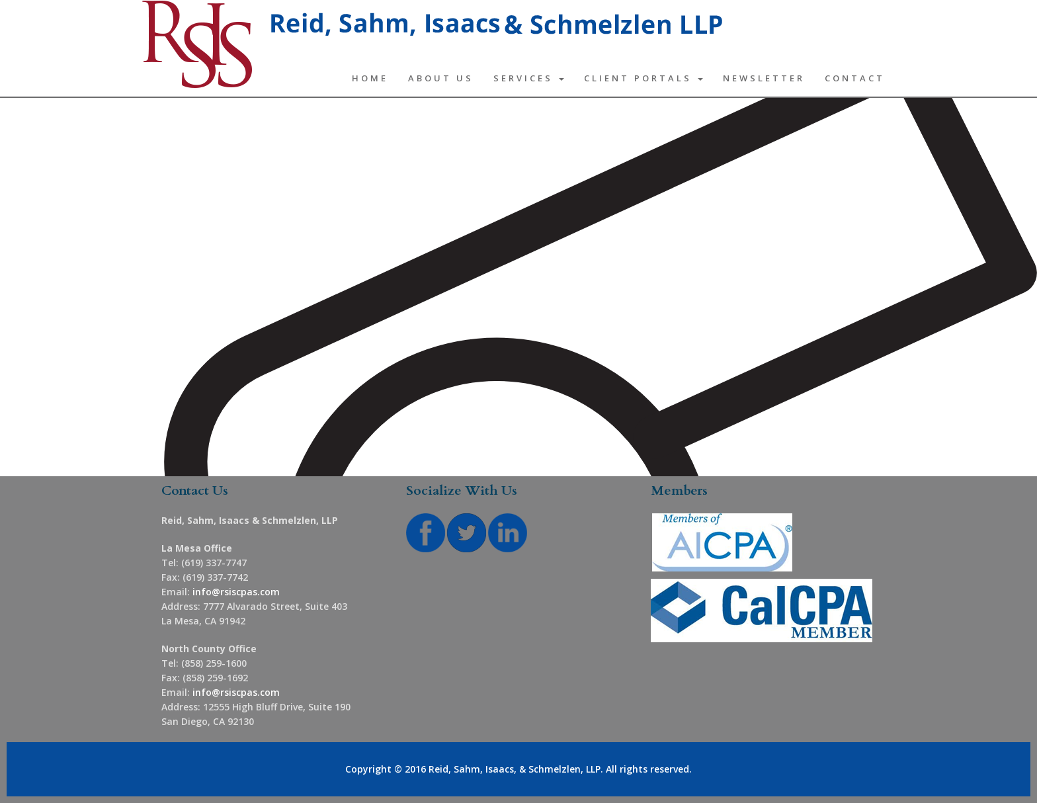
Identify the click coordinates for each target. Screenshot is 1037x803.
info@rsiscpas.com (236, 591)
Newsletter (764, 78)
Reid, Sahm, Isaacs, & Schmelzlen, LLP (515, 769)
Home (370, 78)
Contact (855, 78)
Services (528, 78)
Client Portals (643, 78)
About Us (441, 78)
